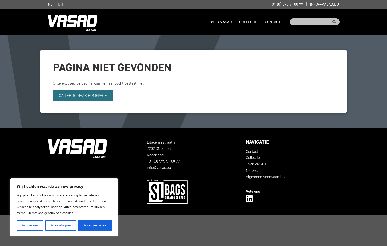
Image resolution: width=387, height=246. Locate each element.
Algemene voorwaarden (265, 176)
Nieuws (252, 170)
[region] (64, 207)
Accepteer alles (95, 225)
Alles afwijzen (61, 225)
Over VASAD (221, 21)
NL (50, 4)
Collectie (248, 21)
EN (60, 4)
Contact (272, 21)
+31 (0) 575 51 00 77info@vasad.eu (304, 4)
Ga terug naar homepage (83, 95)
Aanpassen (30, 225)
